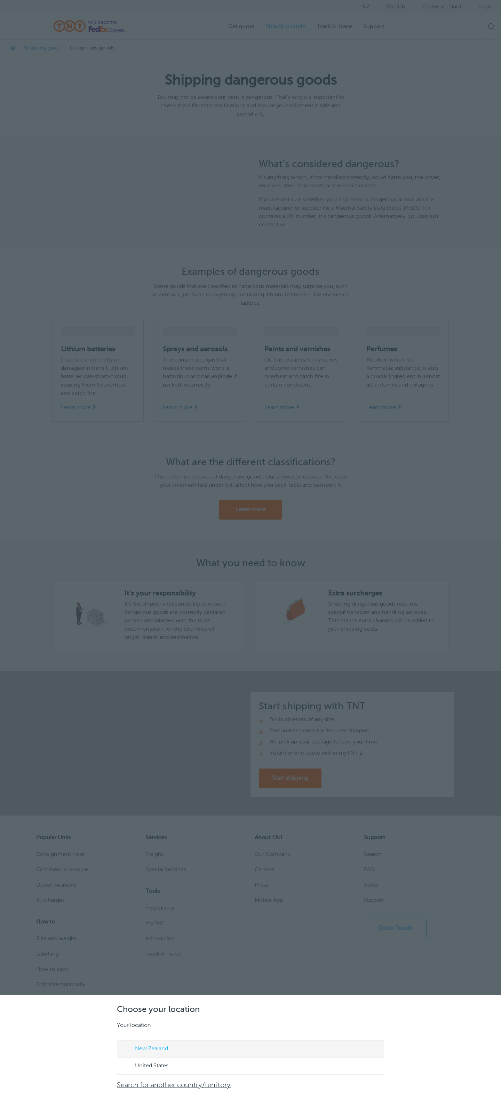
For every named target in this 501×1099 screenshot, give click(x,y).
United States (145, 1066)
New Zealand (145, 1049)
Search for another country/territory (174, 1085)
